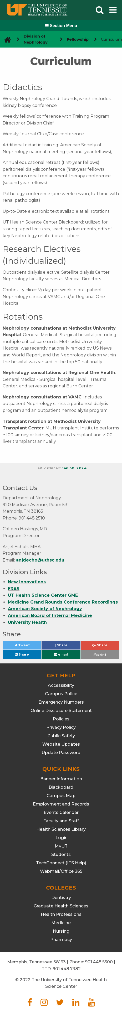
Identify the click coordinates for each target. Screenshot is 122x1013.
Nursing (61, 931)
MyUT (61, 846)
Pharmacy (61, 939)
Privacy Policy (61, 727)
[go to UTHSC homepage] (5, 39)
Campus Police (61, 693)
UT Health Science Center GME (43, 595)
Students (61, 854)
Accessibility (61, 685)
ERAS (13, 588)
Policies (61, 718)
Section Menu (61, 25)
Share (67, 646)
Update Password (61, 752)
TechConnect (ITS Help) (61, 862)
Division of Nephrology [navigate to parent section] (36, 39)
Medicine (61, 922)
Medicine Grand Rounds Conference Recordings (63, 602)
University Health (27, 622)
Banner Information (61, 778)
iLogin (61, 837)
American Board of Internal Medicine (50, 615)
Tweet (28, 646)
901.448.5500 (99, 961)
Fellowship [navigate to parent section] (78, 39)
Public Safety (61, 735)
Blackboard (61, 787)
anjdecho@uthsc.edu (40, 560)
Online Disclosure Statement (61, 710)
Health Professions (61, 914)
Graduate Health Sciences (61, 905)
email (61, 654)
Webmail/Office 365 (61, 871)
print (100, 655)
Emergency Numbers (61, 702)
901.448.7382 (67, 968)
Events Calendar (61, 812)
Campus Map (61, 795)
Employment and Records (61, 804)
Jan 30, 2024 (74, 468)
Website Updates (61, 744)
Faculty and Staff (61, 820)
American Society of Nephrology (45, 608)
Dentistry (61, 897)
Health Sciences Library (61, 829)
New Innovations (27, 581)
